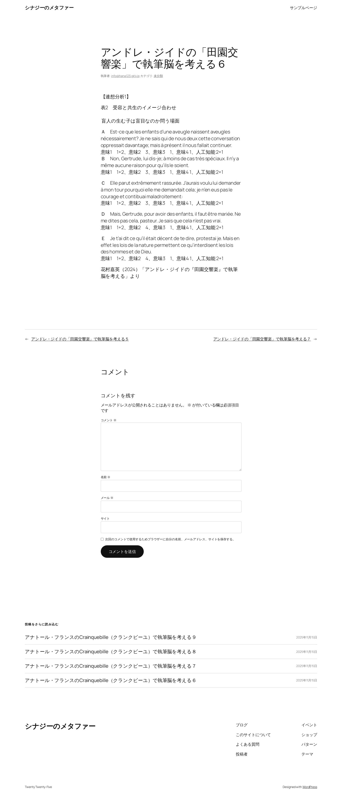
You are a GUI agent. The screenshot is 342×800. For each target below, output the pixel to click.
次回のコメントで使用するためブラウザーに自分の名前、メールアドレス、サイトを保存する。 (170, 539)
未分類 (158, 76)
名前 (106, 477)
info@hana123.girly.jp (125, 76)
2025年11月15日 (306, 637)
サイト (105, 518)
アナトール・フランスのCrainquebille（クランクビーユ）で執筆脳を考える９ (111, 637)
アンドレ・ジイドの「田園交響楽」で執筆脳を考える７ (262, 338)
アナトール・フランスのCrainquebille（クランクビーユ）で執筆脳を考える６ (111, 680)
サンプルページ (303, 7)
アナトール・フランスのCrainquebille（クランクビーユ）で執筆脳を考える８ (111, 651)
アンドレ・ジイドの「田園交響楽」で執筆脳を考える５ (80, 338)
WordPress (310, 787)
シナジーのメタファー (49, 7)
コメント (108, 420)
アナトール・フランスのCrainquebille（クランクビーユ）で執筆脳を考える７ (111, 666)
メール (107, 498)
